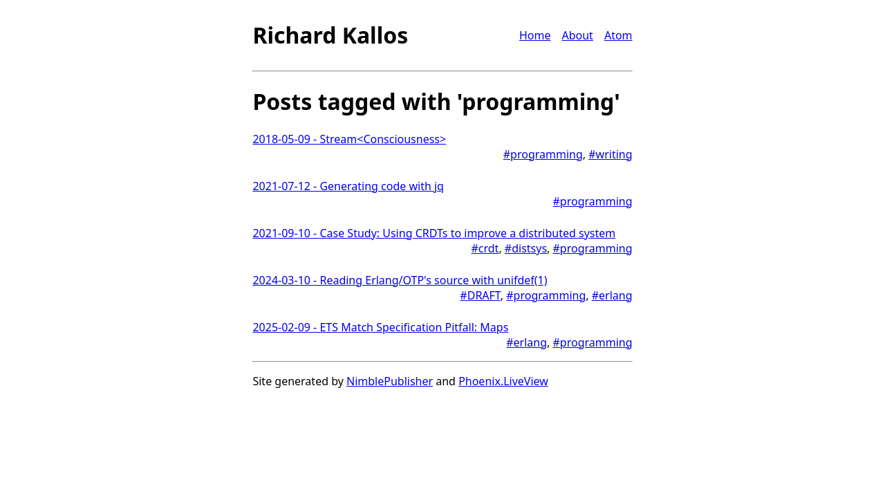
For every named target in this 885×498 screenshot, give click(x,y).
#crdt (485, 248)
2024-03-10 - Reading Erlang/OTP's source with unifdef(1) (399, 280)
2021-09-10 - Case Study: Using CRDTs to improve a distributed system (433, 233)
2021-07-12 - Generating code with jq (348, 186)
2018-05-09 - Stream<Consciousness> (349, 139)
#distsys (526, 248)
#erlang (612, 295)
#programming (543, 154)
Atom (618, 35)
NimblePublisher (389, 381)
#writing (610, 154)
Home (535, 35)
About (577, 35)
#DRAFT (480, 295)
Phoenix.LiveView (503, 381)
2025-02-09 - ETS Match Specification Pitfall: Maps (380, 327)
